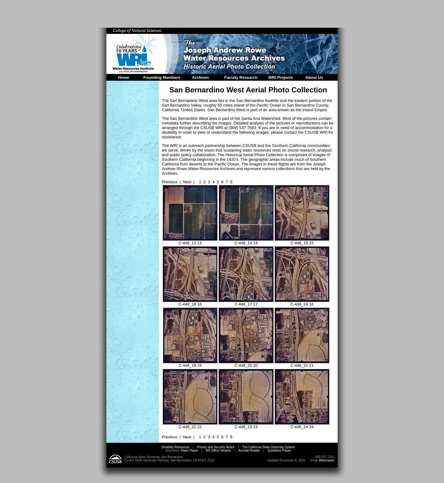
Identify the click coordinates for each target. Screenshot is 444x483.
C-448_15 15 (302, 241)
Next (187, 182)
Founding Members (161, 77)
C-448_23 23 (246, 425)
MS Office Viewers (218, 450)
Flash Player (189, 450)
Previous (170, 182)
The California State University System (268, 447)
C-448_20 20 (246, 363)
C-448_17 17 (246, 302)
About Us (314, 77)
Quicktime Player (279, 450)
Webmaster (327, 460)
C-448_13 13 (190, 241)
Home (123, 77)
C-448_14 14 (246, 241)
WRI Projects (280, 77)
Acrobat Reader (249, 450)
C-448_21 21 (302, 363)
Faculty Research (241, 77)
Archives (200, 77)
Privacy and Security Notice (216, 447)
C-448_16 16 (190, 302)
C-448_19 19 (190, 363)
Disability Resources (175, 447)
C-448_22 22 (190, 425)
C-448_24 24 (302, 425)
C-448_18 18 (302, 302)
